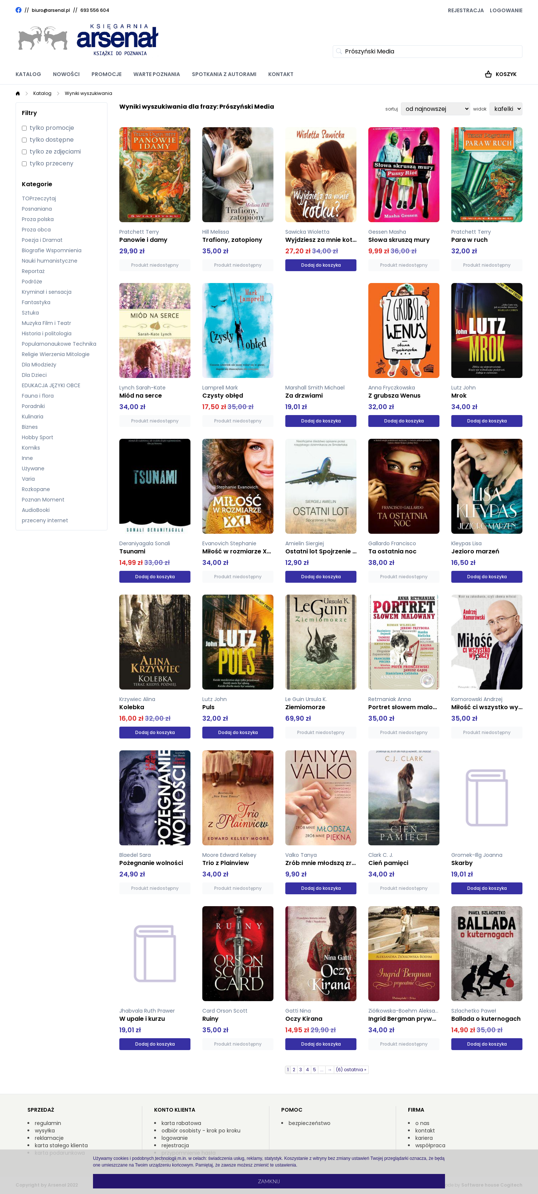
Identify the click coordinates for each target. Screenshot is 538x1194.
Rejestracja (466, 10)
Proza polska (38, 219)
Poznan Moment (43, 499)
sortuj (391, 109)
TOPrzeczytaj (39, 198)
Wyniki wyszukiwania (88, 93)
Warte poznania (156, 74)
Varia (28, 479)
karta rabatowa (181, 1123)
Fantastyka (36, 302)
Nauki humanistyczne (49, 260)
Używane (33, 468)
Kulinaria (32, 416)
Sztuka (30, 312)
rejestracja (175, 1145)
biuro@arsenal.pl (51, 10)
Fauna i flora (38, 395)
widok (479, 109)
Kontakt (280, 74)
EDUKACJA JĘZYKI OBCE (51, 385)
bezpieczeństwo (310, 1123)
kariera (424, 1138)
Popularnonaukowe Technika (59, 344)
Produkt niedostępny (155, 265)
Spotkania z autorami (224, 74)
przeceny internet (45, 520)
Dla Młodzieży (39, 364)
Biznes (30, 427)
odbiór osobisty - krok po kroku (201, 1130)
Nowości (66, 74)
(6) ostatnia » (351, 1069)
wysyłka (45, 1130)
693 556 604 (94, 10)
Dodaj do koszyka (321, 265)
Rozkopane (36, 489)
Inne (27, 458)
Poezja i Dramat (42, 240)
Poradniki (33, 406)
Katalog (28, 74)
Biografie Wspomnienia (52, 250)
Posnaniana (37, 209)
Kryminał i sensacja (47, 292)
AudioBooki (36, 510)
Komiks (31, 447)
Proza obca (36, 229)
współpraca (430, 1145)
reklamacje (49, 1138)
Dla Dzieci (34, 375)
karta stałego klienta (61, 1145)
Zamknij (269, 1181)
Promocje (107, 74)
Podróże (32, 281)
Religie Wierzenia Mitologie (56, 354)
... (321, 1069)
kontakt (425, 1130)
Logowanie (506, 10)
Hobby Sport (37, 437)
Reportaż (33, 271)
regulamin (48, 1123)
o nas (422, 1123)
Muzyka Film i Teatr (46, 323)
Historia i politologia (47, 333)
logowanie (175, 1138)
